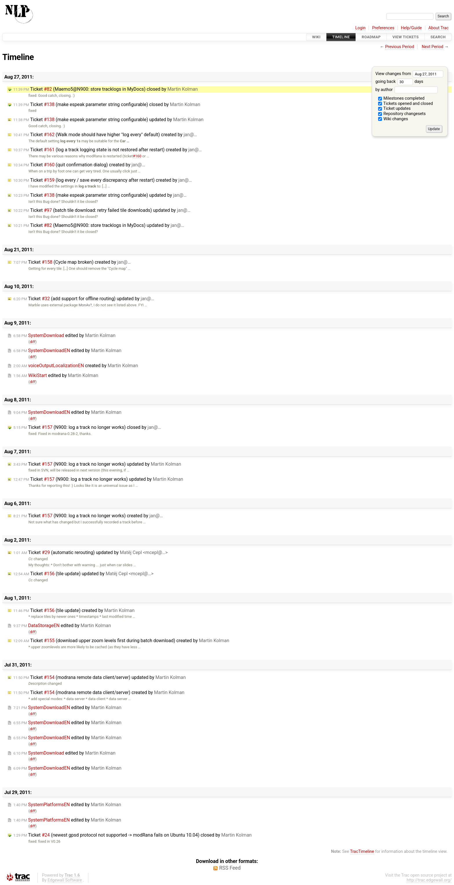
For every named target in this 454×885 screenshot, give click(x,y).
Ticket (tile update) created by (74, 610)
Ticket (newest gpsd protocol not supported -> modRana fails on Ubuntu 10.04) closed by (132, 835)
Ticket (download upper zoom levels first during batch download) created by (121, 640)
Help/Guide (411, 28)
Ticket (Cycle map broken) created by (72, 262)
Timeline (341, 37)
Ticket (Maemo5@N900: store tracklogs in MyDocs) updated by (98, 225)
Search (438, 37)
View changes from (409, 73)
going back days (399, 81)
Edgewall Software (64, 880)
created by (75, 365)
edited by (64, 335)
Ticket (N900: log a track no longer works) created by (88, 515)
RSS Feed (230, 868)
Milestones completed (401, 98)
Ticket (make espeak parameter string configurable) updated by (108, 119)
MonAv (84, 305)
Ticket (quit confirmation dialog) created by (79, 164)
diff (32, 342)
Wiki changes (393, 118)
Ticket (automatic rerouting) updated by (90, 552)
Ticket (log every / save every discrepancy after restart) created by (102, 180)
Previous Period (399, 46)
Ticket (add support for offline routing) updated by (83, 298)
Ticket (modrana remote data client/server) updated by (99, 677)
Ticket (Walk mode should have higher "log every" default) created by (105, 134)
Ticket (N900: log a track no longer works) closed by (87, 427)
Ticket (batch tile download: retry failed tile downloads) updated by (102, 210)
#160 (137, 156)
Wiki (316, 37)
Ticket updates (394, 108)
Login (360, 28)
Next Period (433, 46)
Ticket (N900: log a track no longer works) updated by (97, 464)
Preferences (383, 28)
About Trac (439, 28)
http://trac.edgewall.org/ (429, 880)
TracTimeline (362, 851)
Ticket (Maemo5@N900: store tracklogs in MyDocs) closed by (105, 89)
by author (406, 89)
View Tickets (406, 37)
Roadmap (371, 37)
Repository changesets (402, 113)
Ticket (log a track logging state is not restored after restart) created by (107, 149)
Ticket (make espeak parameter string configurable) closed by (106, 104)
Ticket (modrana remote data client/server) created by (98, 692)
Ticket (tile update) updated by (83, 573)
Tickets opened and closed (405, 103)
